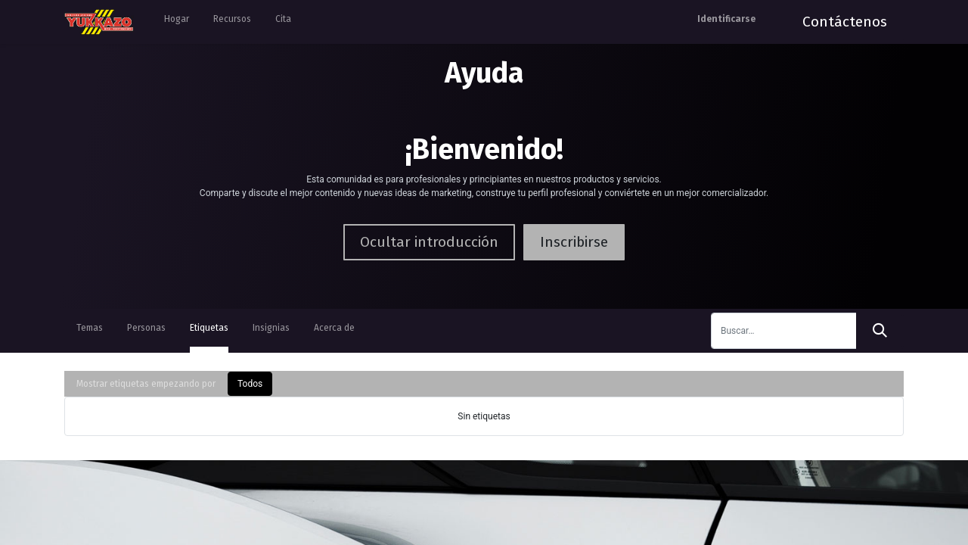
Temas (89, 327)
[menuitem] (176, 22)
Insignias (271, 327)
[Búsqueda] (880, 331)
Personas (146, 327)
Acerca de (334, 327)
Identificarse (726, 19)
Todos (249, 383)
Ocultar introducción (429, 242)
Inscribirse (574, 242)
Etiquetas (209, 327)
